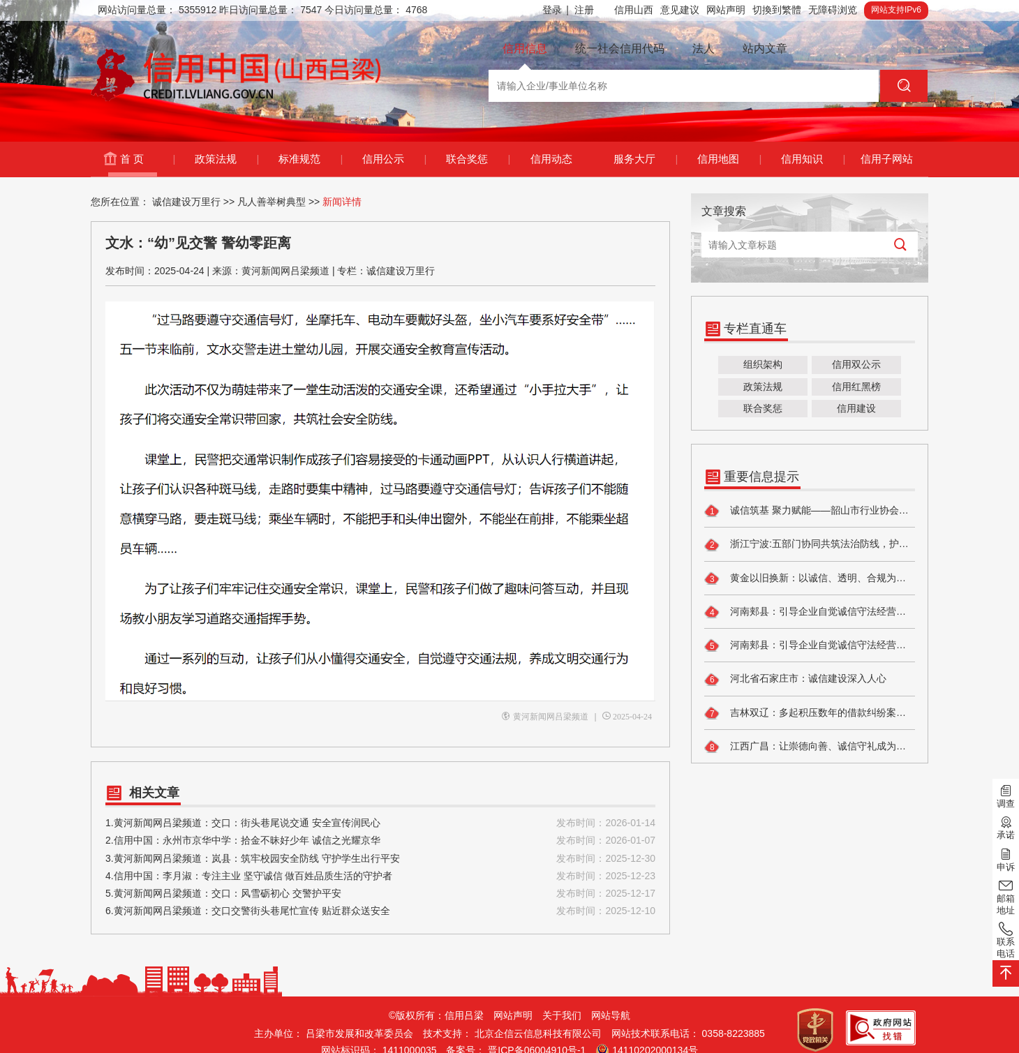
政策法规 (226, 159)
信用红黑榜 (856, 386)
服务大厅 (645, 159)
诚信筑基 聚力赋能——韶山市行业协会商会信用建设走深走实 (809, 510)
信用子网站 (887, 159)
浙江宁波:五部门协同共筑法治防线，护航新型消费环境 (809, 545)
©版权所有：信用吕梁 (436, 1015)
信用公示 (394, 159)
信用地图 (729, 159)
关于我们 (561, 1015)
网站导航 (610, 1015)
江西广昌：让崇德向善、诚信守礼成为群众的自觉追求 (809, 746)
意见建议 (679, 9)
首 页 (147, 159)
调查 (1005, 795)
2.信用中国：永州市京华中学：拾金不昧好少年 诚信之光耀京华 (380, 840)
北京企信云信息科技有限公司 (538, 1033)
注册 (584, 9)
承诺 (1005, 827)
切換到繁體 (776, 9)
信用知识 (813, 159)
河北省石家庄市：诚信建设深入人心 (795, 679)
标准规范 (310, 159)
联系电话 (1005, 939)
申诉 (1005, 858)
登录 (555, 10)
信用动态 (551, 159)
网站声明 (725, 9)
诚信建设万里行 (186, 201)
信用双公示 (856, 364)
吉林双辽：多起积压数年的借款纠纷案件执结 (809, 713)
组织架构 (762, 364)
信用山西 (633, 9)
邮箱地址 (1005, 896)
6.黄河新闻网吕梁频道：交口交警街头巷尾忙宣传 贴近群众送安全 (380, 911)
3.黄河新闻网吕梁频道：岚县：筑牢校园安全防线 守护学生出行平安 (380, 858)
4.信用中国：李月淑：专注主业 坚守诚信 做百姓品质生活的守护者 (380, 876)
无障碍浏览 (832, 9)
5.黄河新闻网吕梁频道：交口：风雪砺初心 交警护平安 (380, 893)
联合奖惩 (478, 159)
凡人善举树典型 (271, 201)
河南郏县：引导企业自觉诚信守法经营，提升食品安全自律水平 (809, 612)
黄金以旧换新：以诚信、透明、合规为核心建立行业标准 (809, 578)
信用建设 (856, 408)
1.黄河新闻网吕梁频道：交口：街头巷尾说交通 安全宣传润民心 (380, 823)
